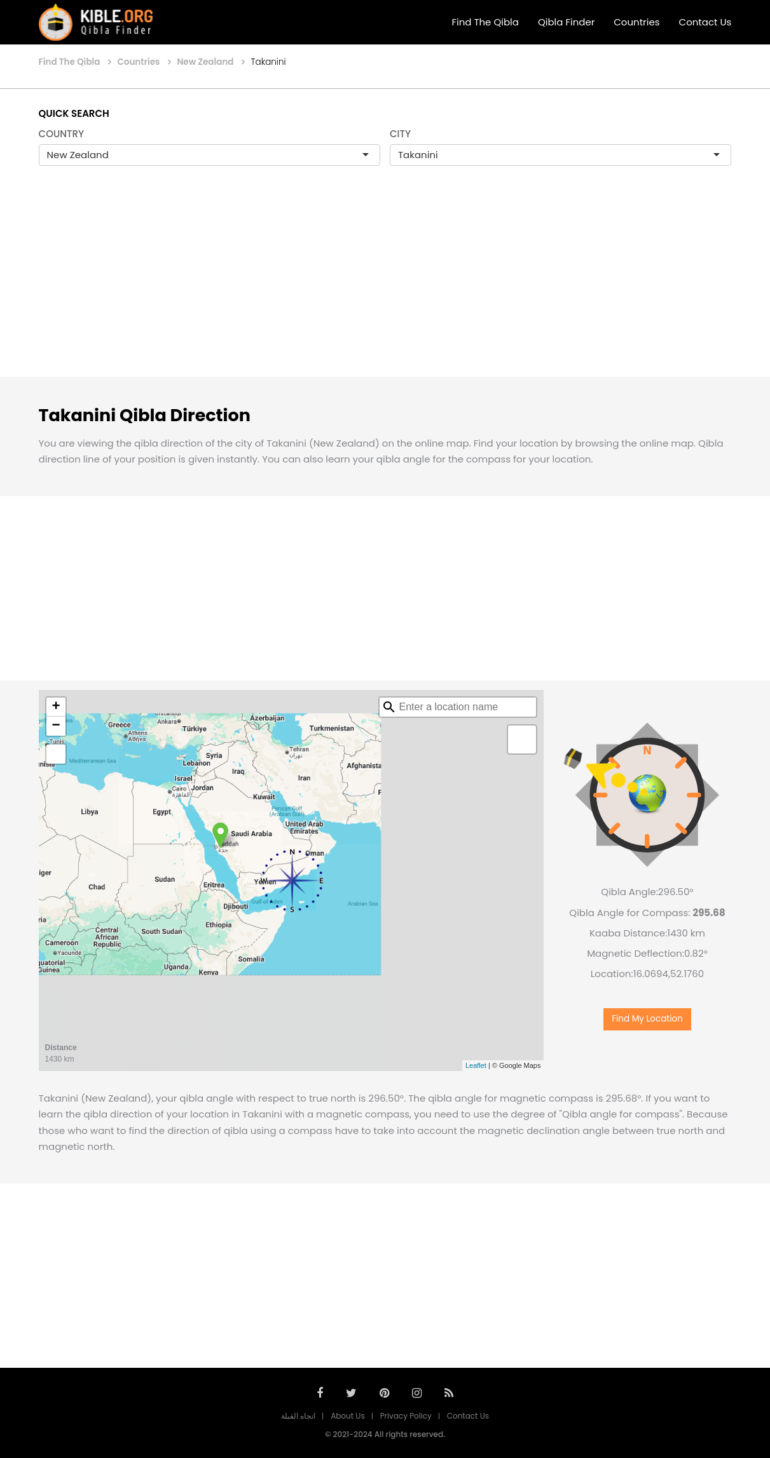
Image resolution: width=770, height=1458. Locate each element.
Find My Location (647, 1019)
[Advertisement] (385, 285)
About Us (348, 1415)
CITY (400, 133)
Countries (636, 22)
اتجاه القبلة (298, 1415)
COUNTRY (62, 133)
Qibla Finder (566, 22)
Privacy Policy (406, 1415)
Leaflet (475, 1065)
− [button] (56, 726)
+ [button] (56, 707)
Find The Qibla (485, 22)
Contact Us (705, 22)
